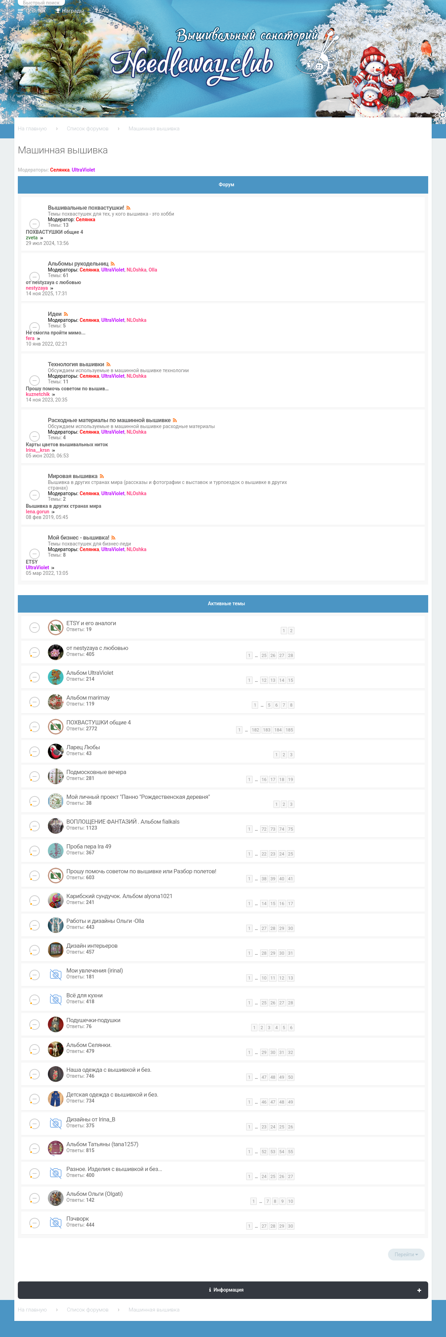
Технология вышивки (76, 364)
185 (289, 729)
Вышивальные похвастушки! (86, 207)
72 (264, 829)
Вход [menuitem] (419, 11)
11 (272, 978)
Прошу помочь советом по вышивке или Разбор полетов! (141, 871)
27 (281, 655)
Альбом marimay (88, 697)
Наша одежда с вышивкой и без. (108, 1069)
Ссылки (35, 11)
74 (281, 829)
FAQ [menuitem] (102, 11)
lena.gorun (37, 511)
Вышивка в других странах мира (63, 506)
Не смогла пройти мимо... (56, 332)
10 (264, 978)
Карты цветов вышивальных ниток (67, 444)
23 (272, 854)
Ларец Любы (83, 747)
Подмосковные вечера (96, 771)
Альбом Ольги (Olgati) (94, 1193)
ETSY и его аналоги (91, 623)
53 (272, 1151)
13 (272, 680)
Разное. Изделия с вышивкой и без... (114, 1168)
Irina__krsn (38, 450)
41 (290, 878)
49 (281, 1077)
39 (272, 878)
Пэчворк (77, 1218)
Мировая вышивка (72, 475)
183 (266, 729)
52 (264, 1151)
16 (264, 779)
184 (278, 729)
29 (281, 928)
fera (30, 338)
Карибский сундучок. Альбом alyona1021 (119, 895)
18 (281, 779)
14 (281, 680)
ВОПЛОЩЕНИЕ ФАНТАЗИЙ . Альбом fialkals (123, 821)
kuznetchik (38, 394)
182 (255, 729)
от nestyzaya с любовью (53, 282)
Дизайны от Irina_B (90, 1119)
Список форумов (88, 128)
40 (281, 878)
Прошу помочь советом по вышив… (67, 388)
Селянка (60, 170)
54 (281, 1151)
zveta (32, 237)
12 (264, 680)
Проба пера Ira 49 (88, 846)
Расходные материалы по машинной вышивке (109, 420)
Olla (152, 270)
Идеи (54, 313)
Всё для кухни (84, 995)
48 (272, 1077)
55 (290, 1151)
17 (272, 779)
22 (264, 854)
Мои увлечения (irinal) (94, 970)
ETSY (32, 562)
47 (264, 1077)
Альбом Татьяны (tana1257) (102, 1144)
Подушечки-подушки (93, 1020)
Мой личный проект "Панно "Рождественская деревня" (138, 796)
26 (272, 655)
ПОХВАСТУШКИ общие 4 (54, 232)
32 (290, 1052)
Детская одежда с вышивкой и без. (112, 1094)
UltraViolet (83, 170)
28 (290, 655)
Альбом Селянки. (88, 1044)
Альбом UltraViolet (89, 672)
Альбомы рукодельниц (78, 263)
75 (290, 829)
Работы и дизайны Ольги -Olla (105, 920)
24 (281, 854)
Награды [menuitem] (70, 11)
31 (290, 953)
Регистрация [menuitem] (374, 11)
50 (290, 1077)
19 (290, 779)
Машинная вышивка (154, 128)
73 (272, 829)
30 (290, 928)
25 (264, 655)
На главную (32, 128)
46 (264, 1102)
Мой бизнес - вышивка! (78, 537)
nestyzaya (37, 288)
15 (290, 680)
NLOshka (137, 270)
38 (264, 878)
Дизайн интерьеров (92, 945)
